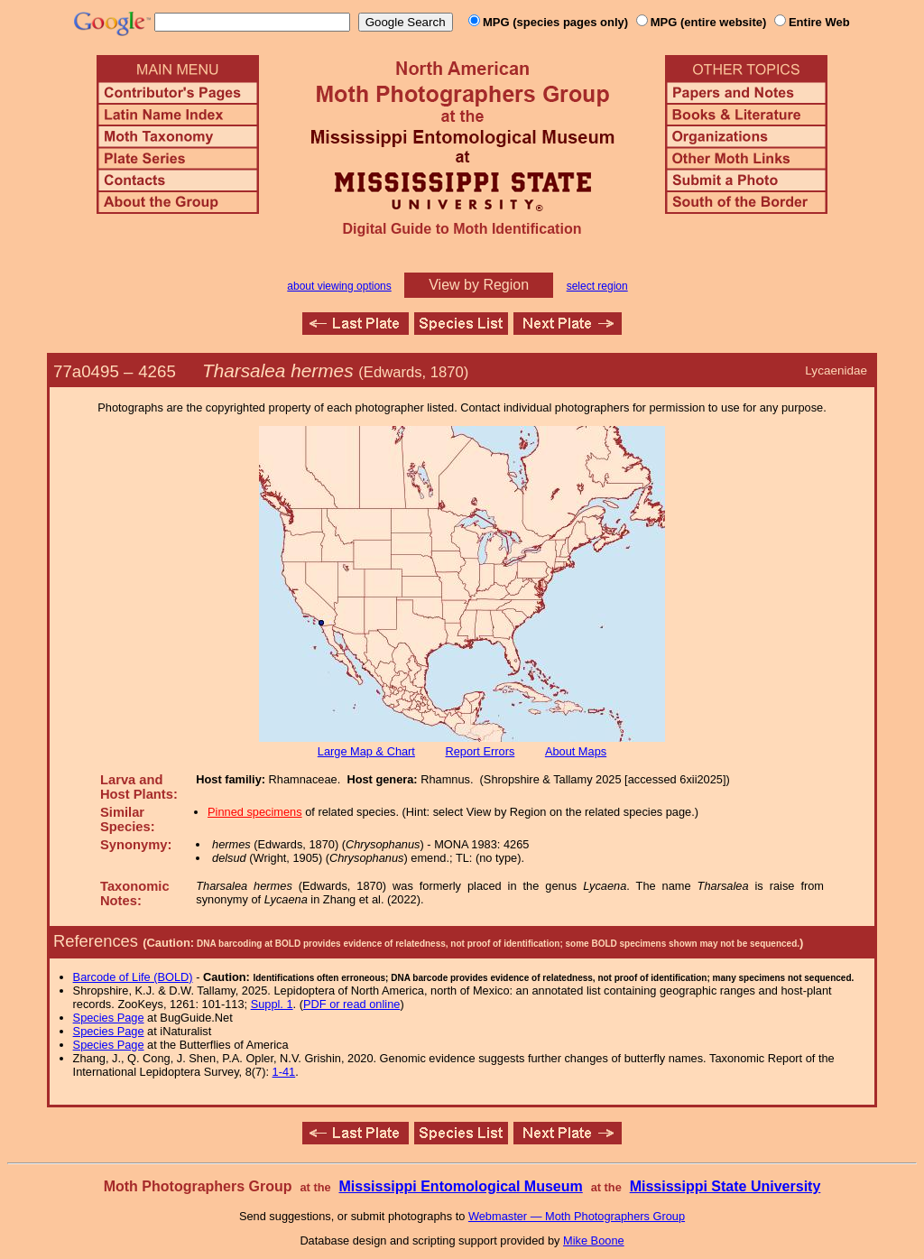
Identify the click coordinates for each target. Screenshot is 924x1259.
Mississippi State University (725, 1186)
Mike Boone (593, 1240)
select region (597, 286)
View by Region (479, 284)
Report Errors (480, 751)
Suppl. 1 (272, 1004)
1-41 (284, 1071)
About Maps (575, 751)
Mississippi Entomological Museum (460, 1186)
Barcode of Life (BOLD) (133, 977)
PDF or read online (351, 1004)
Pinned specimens (255, 812)
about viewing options (339, 286)
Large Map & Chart (366, 751)
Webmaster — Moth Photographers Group (576, 1216)
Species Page (108, 1017)
